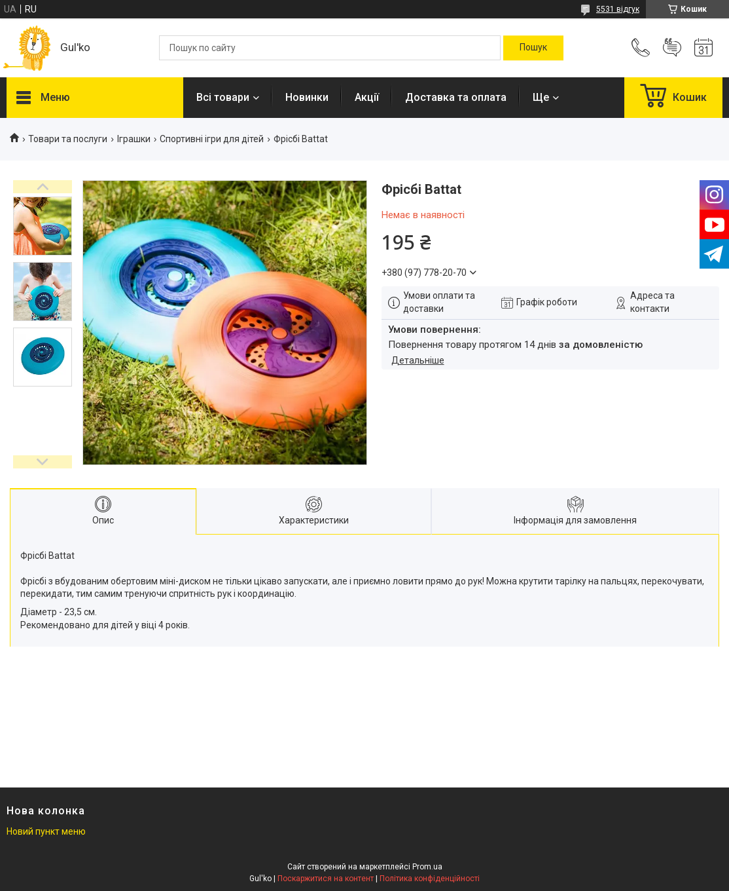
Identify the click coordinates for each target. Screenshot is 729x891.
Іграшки (134, 139)
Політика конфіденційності (430, 878)
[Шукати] (533, 47)
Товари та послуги (67, 139)
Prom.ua (427, 866)
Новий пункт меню (46, 831)
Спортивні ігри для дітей (212, 139)
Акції (367, 97)
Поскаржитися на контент (325, 878)
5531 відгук (617, 9)
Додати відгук (672, 48)
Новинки (307, 97)
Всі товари (222, 97)
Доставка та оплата (456, 97)
